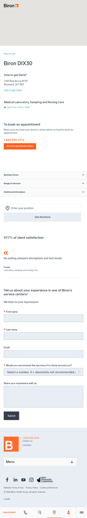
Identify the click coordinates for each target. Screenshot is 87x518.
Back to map (9, 54)
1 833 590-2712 (14, 140)
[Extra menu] (81, 512)
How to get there (13, 90)
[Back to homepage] (13, 445)
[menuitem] (10, 4)
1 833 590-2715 (30, 438)
